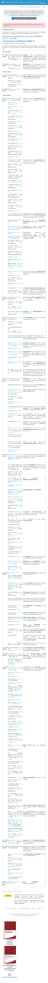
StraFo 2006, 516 (18, 421)
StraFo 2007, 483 (16, 389)
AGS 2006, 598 (14, 127)
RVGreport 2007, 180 (16, 344)
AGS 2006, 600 (11, 865)
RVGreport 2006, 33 (14, 672)
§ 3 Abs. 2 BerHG (30, 92)
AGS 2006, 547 (14, 859)
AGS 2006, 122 (14, 584)
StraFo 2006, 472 (17, 619)
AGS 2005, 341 (17, 501)
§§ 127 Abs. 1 (34, 427)
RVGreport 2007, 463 (13, 429)
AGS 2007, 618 (18, 288)
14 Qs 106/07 (16, 553)
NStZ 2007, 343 (18, 143)
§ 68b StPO (29, 215)
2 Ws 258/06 (18, 534)
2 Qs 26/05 (18, 568)
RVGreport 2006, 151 (14, 573)
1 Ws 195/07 (18, 165)
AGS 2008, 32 (12, 432)
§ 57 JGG (37, 643)
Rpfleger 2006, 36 (17, 308)
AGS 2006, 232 (18, 410)
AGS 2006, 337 (17, 699)
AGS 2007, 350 (14, 630)
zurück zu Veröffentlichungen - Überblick (11, 891)
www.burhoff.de (12, 113)
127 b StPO (42, 427)
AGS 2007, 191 (14, 140)
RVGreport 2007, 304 (17, 881)
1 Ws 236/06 (18, 740)
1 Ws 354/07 (17, 135)
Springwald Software (29, 915)
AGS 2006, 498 (17, 297)
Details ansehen (19, 18)
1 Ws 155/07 (18, 279)
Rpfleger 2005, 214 (12, 491)
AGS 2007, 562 (17, 414)
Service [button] (36, 2)
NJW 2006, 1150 (14, 707)
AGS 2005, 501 (17, 68)
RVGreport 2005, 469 (13, 662)
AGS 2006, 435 (14, 854)
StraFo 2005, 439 (16, 102)
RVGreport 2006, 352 (14, 873)
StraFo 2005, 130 (18, 489)
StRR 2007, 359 (17, 392)
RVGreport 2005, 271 (17, 348)
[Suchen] (34, 7)
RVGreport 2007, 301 (17, 89)
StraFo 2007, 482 (16, 427)
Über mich (6, 908)
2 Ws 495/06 (17, 112)
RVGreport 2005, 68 (12, 494)
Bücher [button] (21, 2)
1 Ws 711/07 (14, 221)
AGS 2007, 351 (11, 841)
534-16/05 (13, 731)
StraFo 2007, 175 (17, 556)
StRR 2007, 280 (12, 415)
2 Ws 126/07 (14, 781)
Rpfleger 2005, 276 (13, 499)
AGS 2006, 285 (17, 709)
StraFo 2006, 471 (17, 275)
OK (13, 18)
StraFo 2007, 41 (14, 106)
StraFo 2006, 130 (17, 182)
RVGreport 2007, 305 (14, 676)
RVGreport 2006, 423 (13, 302)
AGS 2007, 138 (11, 408)
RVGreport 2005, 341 (13, 104)
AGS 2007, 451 (11, 456)
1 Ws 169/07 (18, 717)
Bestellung (22, 6)
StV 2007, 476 (11, 346)
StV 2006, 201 (11, 697)
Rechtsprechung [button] (29, 2)
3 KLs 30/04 (18, 206)
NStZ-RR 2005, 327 (14, 271)
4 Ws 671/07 (18, 117)
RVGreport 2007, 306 (17, 546)
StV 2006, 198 (13, 343)
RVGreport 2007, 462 (13, 391)
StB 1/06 (10, 100)
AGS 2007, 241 (17, 624)
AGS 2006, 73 (18, 84)
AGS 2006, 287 (15, 727)
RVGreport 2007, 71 (17, 527)
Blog (7, 2)
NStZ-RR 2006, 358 (12, 578)
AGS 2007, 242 (17, 396)
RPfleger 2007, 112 (14, 866)
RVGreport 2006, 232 (17, 265)
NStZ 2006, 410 (16, 131)
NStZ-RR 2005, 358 (15, 229)
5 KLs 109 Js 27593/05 (16, 147)
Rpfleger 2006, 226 (12, 587)
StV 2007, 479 (19, 724)
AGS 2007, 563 (11, 363)
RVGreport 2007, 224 (17, 840)
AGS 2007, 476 (11, 354)
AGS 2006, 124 (18, 679)
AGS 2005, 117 (17, 492)
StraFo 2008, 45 (17, 121)
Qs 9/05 (19, 593)
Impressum (14, 908)
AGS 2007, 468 (12, 90)
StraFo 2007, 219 (16, 157)
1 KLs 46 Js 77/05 (17, 201)
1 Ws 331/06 (18, 242)
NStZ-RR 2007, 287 (17, 454)
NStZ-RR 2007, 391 (17, 683)
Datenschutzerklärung (30, 18)
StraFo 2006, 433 (18, 863)
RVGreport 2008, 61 (17, 362)
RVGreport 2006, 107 (14, 232)
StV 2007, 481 (14, 843)
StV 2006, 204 (17, 301)
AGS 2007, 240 (17, 605)
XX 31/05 (19, 507)
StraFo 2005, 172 (17, 498)
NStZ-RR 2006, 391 (18, 688)
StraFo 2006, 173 (16, 821)
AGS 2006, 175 (16, 211)
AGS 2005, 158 (16, 313)
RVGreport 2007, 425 (16, 459)
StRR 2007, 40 (11, 398)
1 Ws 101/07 (18, 186)
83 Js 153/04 (17, 195)
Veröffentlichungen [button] (13, 2)
